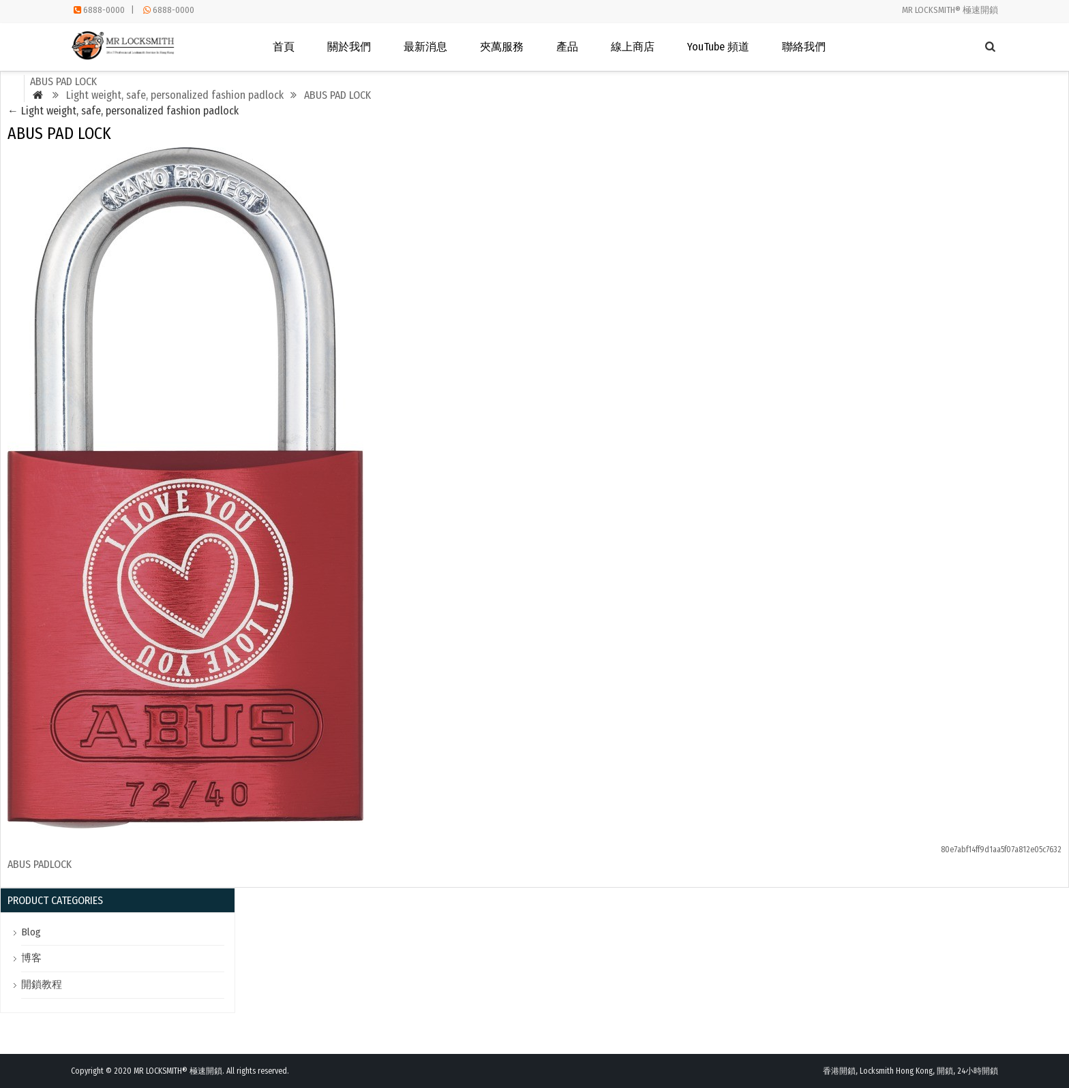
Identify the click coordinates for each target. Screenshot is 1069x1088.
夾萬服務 (502, 46)
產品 (567, 46)
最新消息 (425, 46)
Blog (31, 932)
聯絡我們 (804, 46)
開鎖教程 (41, 984)
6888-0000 (104, 10)
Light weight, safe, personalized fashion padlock (123, 110)
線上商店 (632, 46)
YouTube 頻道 (718, 46)
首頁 (284, 46)
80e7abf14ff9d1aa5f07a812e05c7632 (1001, 849)
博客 (31, 958)
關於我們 (349, 46)
